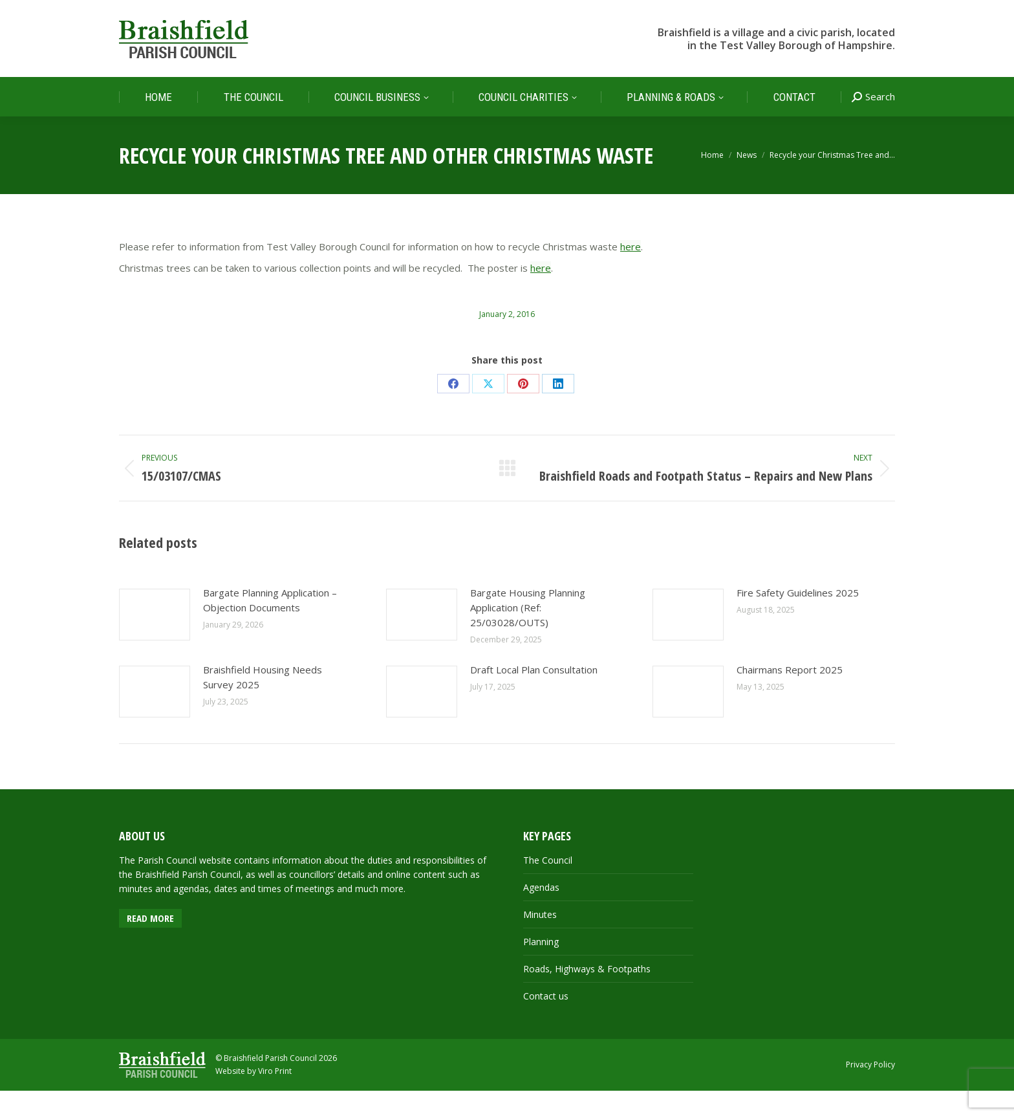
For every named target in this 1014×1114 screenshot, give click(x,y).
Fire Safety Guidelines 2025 (798, 615)
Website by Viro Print (253, 1094)
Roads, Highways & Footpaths (587, 992)
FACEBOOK (876, 12)
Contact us (545, 1019)
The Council (547, 883)
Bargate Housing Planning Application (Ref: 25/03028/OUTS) (527, 630)
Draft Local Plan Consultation (534, 692)
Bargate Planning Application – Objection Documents (270, 623)
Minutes (540, 938)
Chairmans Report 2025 (790, 692)
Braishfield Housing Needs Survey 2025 (262, 700)
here (630, 269)
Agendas (541, 910)
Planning (541, 965)
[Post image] (154, 638)
